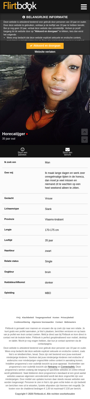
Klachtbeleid (28, 317)
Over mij (8, 172)
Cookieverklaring (22, 322)
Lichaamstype (11, 208)
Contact (59, 322)
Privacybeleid (67, 317)
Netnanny (52, 367)
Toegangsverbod (43, 317)
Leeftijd (8, 240)
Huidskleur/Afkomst (14, 282)
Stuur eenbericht (68, 151)
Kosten (56, 317)
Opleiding (9, 293)
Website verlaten (45, 51)
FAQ (19, 317)
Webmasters (70, 322)
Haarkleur (9, 250)
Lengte (8, 229)
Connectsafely (68, 367)
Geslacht (9, 198)
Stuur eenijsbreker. (22, 151)
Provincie (9, 219)
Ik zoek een (10, 162)
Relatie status (11, 261)
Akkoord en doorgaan (45, 45)
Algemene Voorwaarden (43, 322)
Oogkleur (9, 272)
